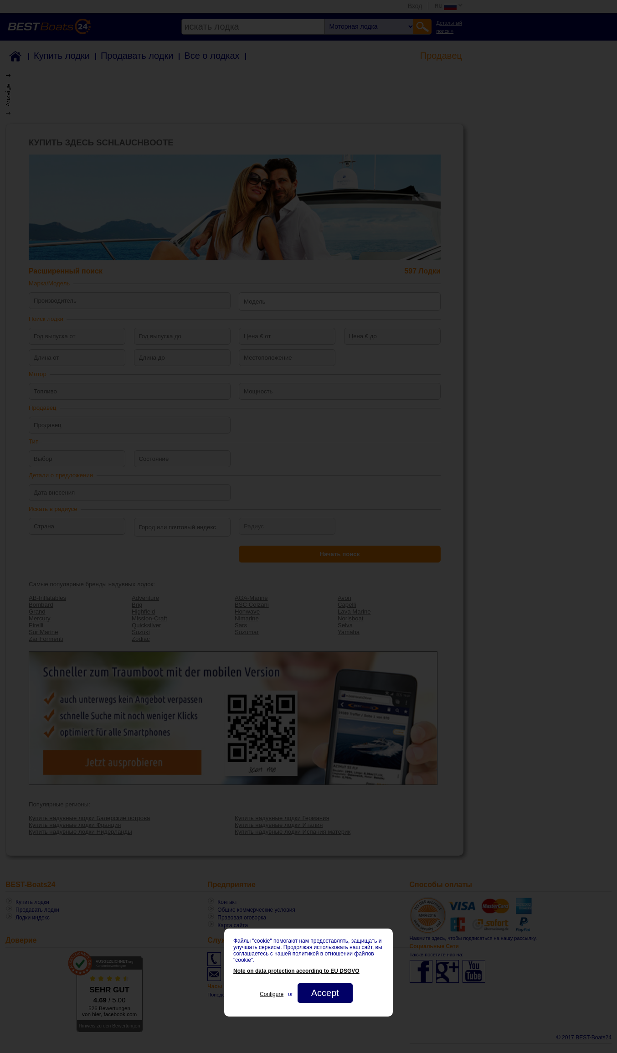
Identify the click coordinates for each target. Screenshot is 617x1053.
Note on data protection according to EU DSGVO (296, 971)
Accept (325, 993)
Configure (271, 994)
